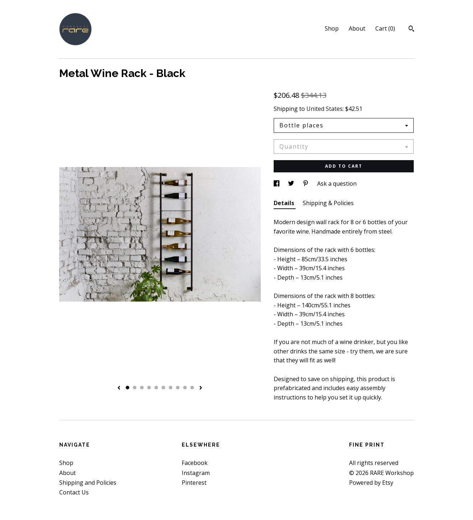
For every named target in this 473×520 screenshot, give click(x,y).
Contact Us (74, 492)
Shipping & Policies (328, 203)
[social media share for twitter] (292, 183)
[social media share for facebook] (277, 183)
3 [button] (142, 387)
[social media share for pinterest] (306, 183)
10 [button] (192, 387)
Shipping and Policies (87, 483)
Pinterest (194, 483)
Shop (332, 28)
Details (285, 203)
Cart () (385, 28)
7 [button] (170, 387)
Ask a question (337, 183)
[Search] (411, 29)
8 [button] (178, 387)
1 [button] (127, 387)
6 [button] (163, 387)
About (357, 28)
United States (324, 109)
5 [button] (156, 387)
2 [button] (134, 387)
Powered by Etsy (371, 483)
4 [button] (149, 387)
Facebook (195, 463)
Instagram (196, 473)
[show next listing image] (201, 388)
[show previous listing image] (119, 388)
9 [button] (185, 387)
